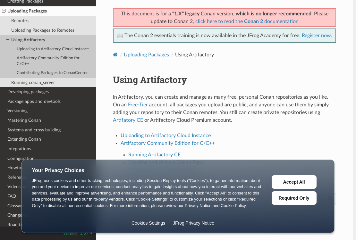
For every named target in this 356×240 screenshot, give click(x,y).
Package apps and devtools (34, 101)
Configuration (21, 158)
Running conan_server (33, 82)
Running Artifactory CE (154, 154)
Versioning (17, 110)
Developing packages (28, 91)
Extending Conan (24, 139)
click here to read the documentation (247, 21)
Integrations (19, 148)
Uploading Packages (24, 11)
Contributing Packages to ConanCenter (52, 73)
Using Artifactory (25, 40)
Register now (316, 35)
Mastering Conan (24, 120)
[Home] (115, 54)
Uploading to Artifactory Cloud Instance (53, 49)
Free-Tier (138, 104)
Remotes (20, 20)
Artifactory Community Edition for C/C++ (48, 61)
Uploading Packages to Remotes (42, 30)
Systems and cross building (34, 130)
